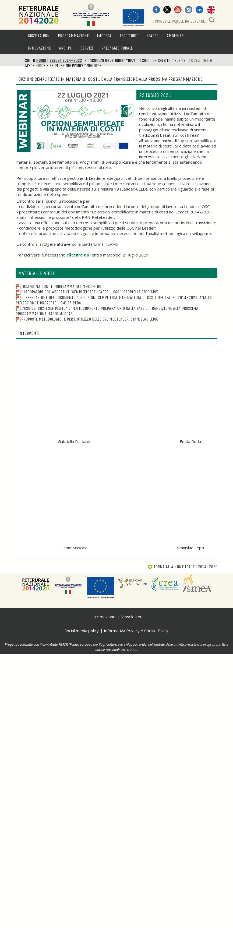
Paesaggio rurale (117, 48)
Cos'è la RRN (39, 35)
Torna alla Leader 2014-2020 (182, 566)
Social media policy (82, 630)
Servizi (87, 48)
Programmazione (73, 35)
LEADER (152, 35)
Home (41, 60)
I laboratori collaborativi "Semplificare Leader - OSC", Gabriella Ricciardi (87, 291)
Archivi (66, 48)
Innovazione (39, 48)
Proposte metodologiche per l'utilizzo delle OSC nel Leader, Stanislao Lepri (87, 319)
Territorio (129, 35)
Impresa (104, 35)
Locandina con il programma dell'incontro (58, 286)
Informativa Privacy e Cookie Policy (136, 630)
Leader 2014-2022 (66, 60)
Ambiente (175, 35)
